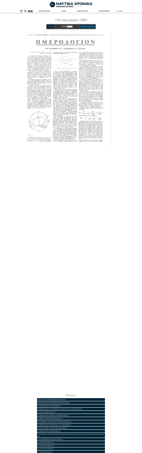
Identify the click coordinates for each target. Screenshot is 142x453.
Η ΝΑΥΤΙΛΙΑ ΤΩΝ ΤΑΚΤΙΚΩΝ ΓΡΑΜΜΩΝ (53, 415)
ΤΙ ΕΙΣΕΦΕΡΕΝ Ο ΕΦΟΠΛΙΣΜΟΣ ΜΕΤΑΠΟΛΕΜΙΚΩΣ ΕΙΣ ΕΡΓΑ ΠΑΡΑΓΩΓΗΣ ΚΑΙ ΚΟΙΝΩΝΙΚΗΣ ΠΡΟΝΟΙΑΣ (71, 435)
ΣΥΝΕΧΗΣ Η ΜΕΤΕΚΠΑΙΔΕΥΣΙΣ (50, 418)
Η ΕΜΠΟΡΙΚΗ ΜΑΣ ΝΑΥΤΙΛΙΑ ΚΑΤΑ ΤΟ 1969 (54, 425)
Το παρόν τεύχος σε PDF (87, 26)
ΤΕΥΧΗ (63, 11)
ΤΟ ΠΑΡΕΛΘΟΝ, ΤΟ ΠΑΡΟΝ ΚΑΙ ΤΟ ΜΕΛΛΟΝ (54, 422)
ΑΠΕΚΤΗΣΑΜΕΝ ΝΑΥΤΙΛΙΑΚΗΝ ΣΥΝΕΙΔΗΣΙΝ (54, 403)
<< (58, 26)
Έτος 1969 (50, 26)
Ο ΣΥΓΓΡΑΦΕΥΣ (46, 449)
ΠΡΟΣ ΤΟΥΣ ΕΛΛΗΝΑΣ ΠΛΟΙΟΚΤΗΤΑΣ (52, 399)
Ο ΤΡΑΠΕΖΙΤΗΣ (46, 446)
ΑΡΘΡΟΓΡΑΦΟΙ (82, 11)
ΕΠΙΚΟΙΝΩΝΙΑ (104, 11)
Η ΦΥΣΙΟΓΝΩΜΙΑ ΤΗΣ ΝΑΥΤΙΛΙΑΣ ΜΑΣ (53, 428)
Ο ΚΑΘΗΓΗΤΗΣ (46, 442)
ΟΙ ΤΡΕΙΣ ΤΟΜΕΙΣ (46, 412)
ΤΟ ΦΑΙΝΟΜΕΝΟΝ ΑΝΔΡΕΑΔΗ (50, 439)
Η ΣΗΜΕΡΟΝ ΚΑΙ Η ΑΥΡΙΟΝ (49, 406)
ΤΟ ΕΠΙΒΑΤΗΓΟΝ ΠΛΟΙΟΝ (49, 431)
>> (76, 26)
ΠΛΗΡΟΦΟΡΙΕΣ (44, 11)
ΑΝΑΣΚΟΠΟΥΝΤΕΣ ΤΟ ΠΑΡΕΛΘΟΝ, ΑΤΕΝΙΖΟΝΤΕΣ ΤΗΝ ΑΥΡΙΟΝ (60, 409)
